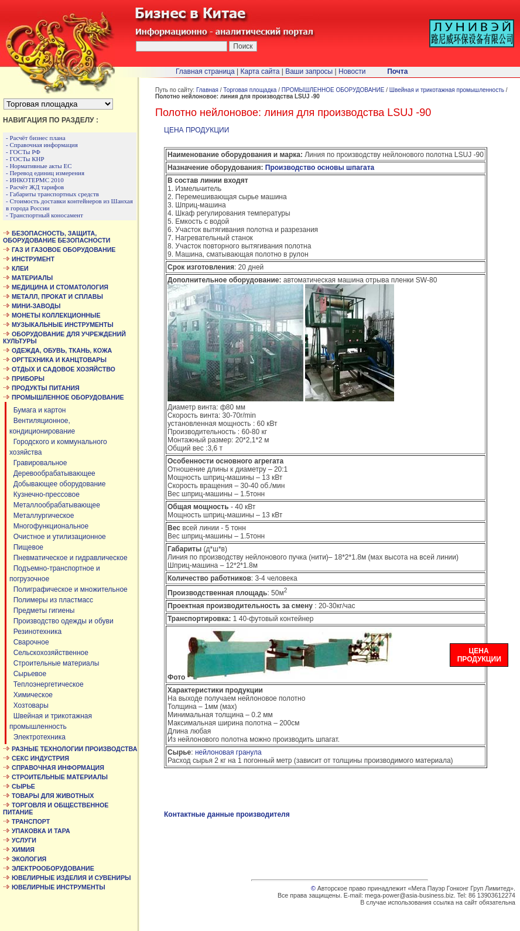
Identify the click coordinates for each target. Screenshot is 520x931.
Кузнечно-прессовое (44, 494)
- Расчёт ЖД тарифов (35, 186)
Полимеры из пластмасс (51, 600)
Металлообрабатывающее (54, 505)
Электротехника (37, 737)
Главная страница (205, 71)
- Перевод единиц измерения (45, 172)
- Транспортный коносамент (44, 215)
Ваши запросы (309, 71)
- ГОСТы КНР (25, 158)
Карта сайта (260, 71)
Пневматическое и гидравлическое (68, 558)
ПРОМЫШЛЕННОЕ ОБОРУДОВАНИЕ (333, 90)
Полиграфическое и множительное (68, 589)
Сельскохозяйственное (48, 653)
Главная (207, 90)
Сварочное (29, 642)
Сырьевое (27, 674)
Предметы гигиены (41, 610)
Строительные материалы (54, 663)
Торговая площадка (249, 90)
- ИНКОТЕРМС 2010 (35, 179)
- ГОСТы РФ (23, 151)
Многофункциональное (48, 526)
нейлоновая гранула (228, 752)
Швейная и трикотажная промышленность (446, 90)
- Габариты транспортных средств (52, 193)
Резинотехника (35, 632)
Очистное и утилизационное (57, 537)
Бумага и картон (37, 410)
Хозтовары (29, 705)
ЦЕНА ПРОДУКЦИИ (196, 130)
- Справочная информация (42, 144)
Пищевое (26, 547)
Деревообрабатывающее (52, 473)
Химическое (31, 695)
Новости (351, 71)
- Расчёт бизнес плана (36, 137)
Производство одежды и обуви (61, 621)
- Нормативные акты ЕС (39, 165)
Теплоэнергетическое (46, 684)
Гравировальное (38, 463)
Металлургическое (41, 515)
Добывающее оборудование (57, 484)
